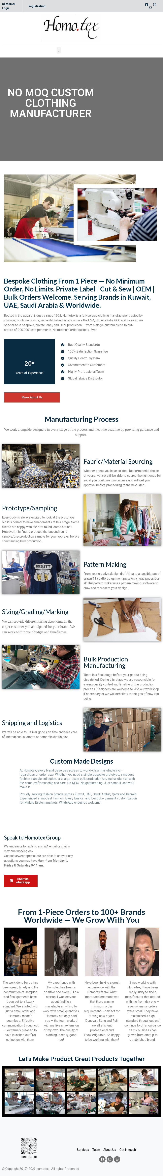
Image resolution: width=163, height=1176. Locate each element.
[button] (58, 50)
